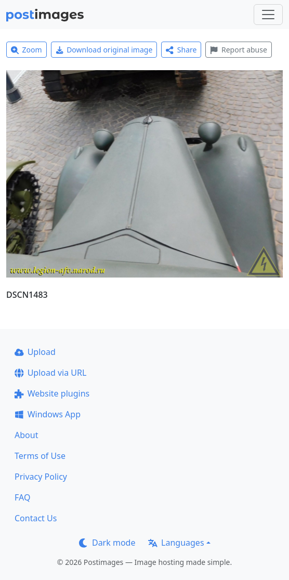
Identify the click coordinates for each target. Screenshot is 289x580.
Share (181, 50)
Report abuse (238, 50)
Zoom (26, 50)
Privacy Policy (41, 476)
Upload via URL (50, 372)
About (26, 435)
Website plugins (52, 393)
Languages (176, 542)
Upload (35, 352)
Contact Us (36, 518)
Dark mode (107, 542)
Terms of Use (40, 456)
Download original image (104, 50)
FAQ (22, 497)
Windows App (48, 414)
